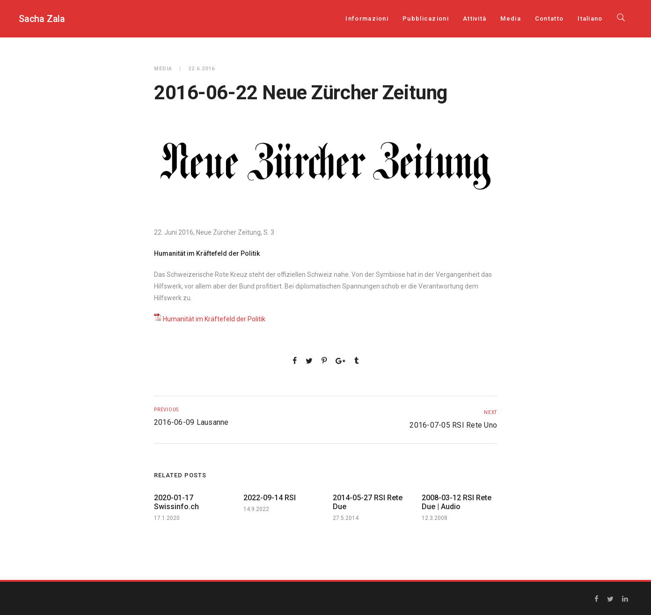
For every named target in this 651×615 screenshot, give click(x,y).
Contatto (549, 18)
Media (510, 18)
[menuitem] (590, 18)
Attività (474, 18)
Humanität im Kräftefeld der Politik (214, 319)
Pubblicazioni (425, 18)
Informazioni (366, 18)
